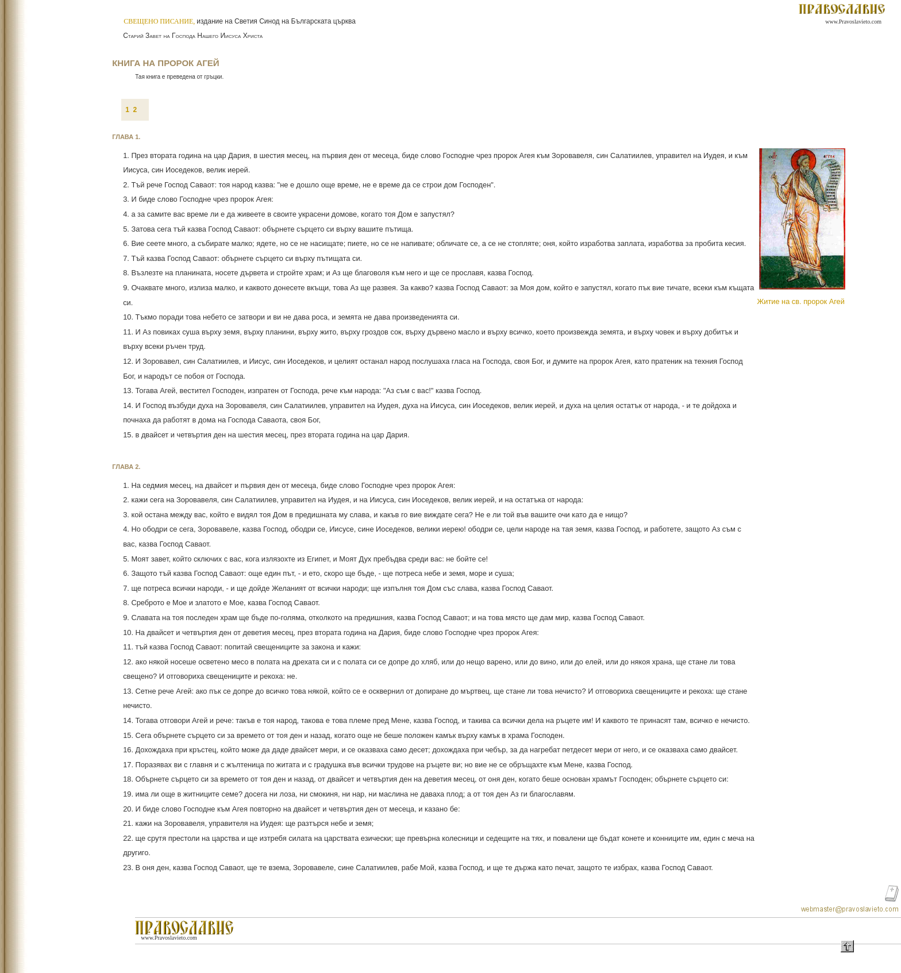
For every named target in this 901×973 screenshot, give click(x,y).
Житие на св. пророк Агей (800, 301)
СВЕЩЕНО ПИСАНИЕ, (160, 21)
